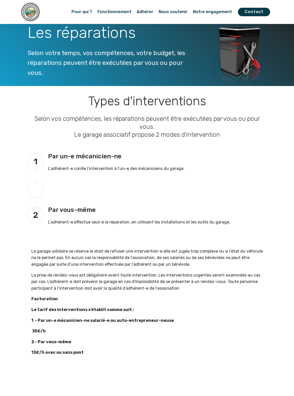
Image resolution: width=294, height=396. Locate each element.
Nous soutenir (173, 11)
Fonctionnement (114, 11)
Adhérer (145, 11)
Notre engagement (212, 11)
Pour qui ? (82, 11)
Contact (254, 11)
